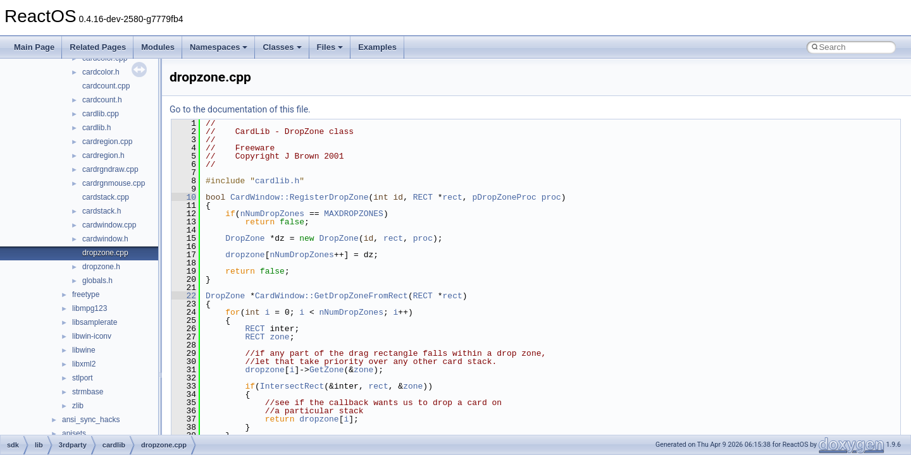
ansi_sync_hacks (91, 419)
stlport (82, 377)
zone (279, 337)
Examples (377, 47)
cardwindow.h (105, 238)
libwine (84, 350)
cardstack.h (101, 211)
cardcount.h (102, 99)
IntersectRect (292, 386)
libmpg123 (89, 308)
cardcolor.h (101, 72)
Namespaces (219, 47)
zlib (78, 405)
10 (183, 197)
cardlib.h (96, 127)
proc (551, 197)
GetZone (326, 369)
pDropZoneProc (504, 197)
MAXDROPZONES (353, 213)
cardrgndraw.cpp (110, 169)
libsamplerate (94, 322)
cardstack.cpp (105, 197)
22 (183, 295)
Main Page (34, 47)
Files (330, 47)
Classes (282, 47)
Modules (158, 47)
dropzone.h (101, 266)
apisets (74, 433)
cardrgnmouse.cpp (113, 183)
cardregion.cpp (107, 141)
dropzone (244, 254)
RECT (423, 197)
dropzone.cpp (105, 252)
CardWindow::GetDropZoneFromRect (331, 295)
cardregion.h (103, 155)
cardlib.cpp (100, 113)
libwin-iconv (91, 336)
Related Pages (98, 47)
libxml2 (84, 364)
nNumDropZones (272, 213)
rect (452, 197)
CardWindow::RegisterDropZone (299, 197)
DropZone (244, 238)
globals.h (97, 280)
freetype (85, 294)
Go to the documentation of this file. (240, 109)
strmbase (87, 391)
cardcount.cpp (106, 86)
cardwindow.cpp (109, 225)
